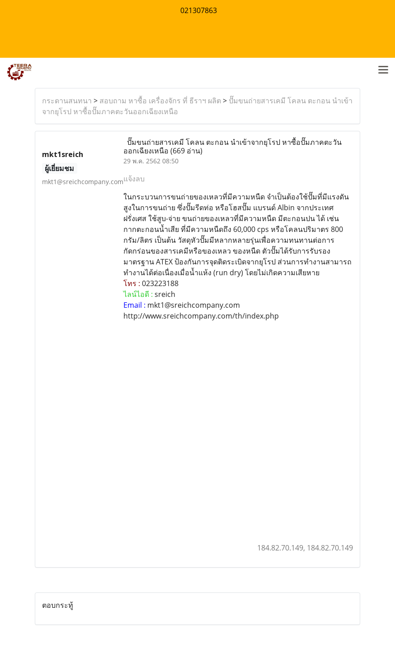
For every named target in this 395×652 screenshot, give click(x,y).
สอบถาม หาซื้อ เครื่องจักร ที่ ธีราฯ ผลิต (160, 101)
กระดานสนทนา (67, 101)
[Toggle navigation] (383, 70)
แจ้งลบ (134, 179)
